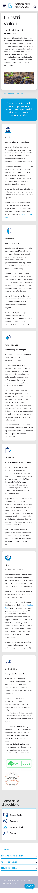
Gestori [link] (9, 833)
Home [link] (4, 93)
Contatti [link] (10, 821)
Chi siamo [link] (11, 93)
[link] (30, 880)
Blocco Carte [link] (12, 815)
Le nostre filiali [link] (13, 827)
